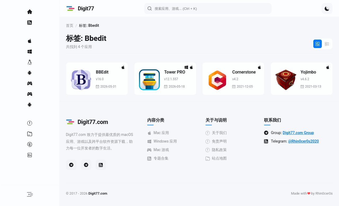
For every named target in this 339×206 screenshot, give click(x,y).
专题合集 (160, 158)
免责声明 (218, 141)
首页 (73, 25)
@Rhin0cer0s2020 (304, 141)
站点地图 (218, 158)
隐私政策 (218, 150)
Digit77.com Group (299, 133)
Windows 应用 (165, 141)
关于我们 (218, 133)
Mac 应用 (161, 133)
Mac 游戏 (161, 150)
